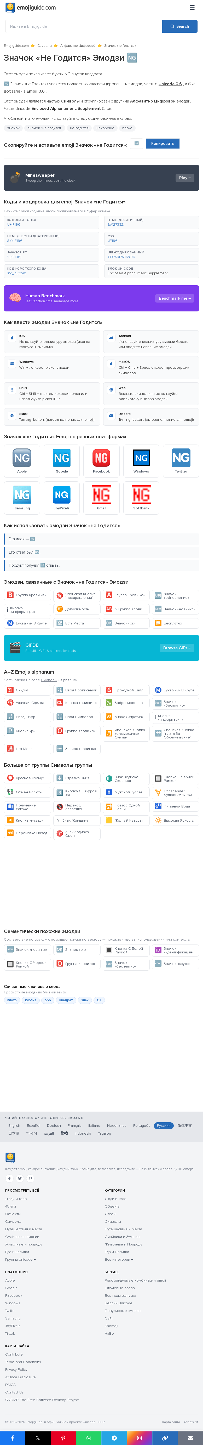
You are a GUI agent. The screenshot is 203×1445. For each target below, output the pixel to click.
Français (75, 1125)
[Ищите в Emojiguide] (83, 26)
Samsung (13, 1318)
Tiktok (10, 1333)
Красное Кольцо (25, 778)
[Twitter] (20, 1178)
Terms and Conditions (23, 1362)
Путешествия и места (23, 1229)
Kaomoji (111, 1326)
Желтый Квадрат (124, 820)
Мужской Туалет (124, 792)
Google (11, 1288)
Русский (164, 1125)
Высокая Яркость (174, 820)
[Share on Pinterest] (63, 1438)
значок (13, 128)
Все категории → (119, 1259)
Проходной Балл (124, 690)
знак (85, 1000)
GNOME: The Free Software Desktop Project (42, 1400)
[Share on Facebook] (12, 1438)
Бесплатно (168, 623)
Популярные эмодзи (123, 1311)
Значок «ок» (121, 623)
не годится (79, 128)
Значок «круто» (172, 963)
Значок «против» (124, 716)
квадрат (66, 1000)
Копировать (162, 143)
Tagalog (104, 1133)
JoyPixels (12, 1326)
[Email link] (190, 1438)
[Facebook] (9, 1178)
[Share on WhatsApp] (88, 1438)
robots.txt (191, 1422)
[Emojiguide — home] (30, 8)
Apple (10, 1280)
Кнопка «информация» (21, 610)
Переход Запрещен (69, 807)
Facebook (13, 1295)
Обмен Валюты (24, 792)
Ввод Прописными (76, 690)
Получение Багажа (21, 807)
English (14, 1125)
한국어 (31, 1133)
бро (48, 1000)
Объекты (13, 1214)
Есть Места (70, 623)
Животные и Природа (123, 1244)
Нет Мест (19, 748)
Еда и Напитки (117, 1252)
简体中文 (184, 1125)
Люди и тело (16, 1199)
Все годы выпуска (120, 1295)
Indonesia (83, 1133)
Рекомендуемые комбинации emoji (135, 1280)
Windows (12, 1303)
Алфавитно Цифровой (78, 46)
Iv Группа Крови (124, 609)
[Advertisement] (101, 883)
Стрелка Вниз (72, 778)
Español (33, 1125)
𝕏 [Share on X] (38, 1438)
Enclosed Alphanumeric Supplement (138, 273)
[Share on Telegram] (114, 1438)
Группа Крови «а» (125, 595)
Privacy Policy (16, 1369)
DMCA (10, 1385)
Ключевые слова (120, 1288)
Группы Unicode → (20, 1259)
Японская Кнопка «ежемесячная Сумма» (125, 733)
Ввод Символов (74, 716)
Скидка (17, 690)
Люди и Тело (115, 1199)
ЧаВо (109, 1333)
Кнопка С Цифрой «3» (76, 793)
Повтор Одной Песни (123, 807)
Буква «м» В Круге (27, 623)
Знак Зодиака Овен (72, 834)
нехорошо (105, 128)
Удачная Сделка (25, 702)
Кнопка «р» (21, 731)
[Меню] (192, 8)
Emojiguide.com (16, 46)
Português (141, 1125)
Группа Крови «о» (76, 731)
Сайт (109, 1318)
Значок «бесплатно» (170, 703)
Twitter (10, 1311)
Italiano (94, 1125)
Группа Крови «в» (26, 595)
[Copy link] (165, 1438)
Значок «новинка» (175, 609)
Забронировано (124, 702)
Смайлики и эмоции (22, 1236)
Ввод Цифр (21, 716)
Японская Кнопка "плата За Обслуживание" (174, 733)
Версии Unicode (118, 1303)
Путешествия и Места (123, 1229)
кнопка (30, 1000)
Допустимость (72, 609)
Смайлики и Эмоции (122, 1236)
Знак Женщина (72, 820)
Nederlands (116, 1125)
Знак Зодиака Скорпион (122, 779)
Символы (44, 46)
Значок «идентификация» (174, 950)
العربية (49, 1133)
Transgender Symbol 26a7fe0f (173, 793)
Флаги (10, 1206)
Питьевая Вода (172, 806)
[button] (51, 222)
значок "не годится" (44, 128)
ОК (99, 1000)
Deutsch (54, 1125)
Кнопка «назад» (25, 820)
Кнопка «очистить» (76, 702)
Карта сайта (171, 1422)
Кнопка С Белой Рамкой (124, 950)
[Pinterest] (30, 1178)
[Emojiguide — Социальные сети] (10, 1157)
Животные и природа (23, 1244)
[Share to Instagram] (139, 1438)
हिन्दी (64, 1133)
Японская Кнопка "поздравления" (76, 596)
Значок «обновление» (172, 596)
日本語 (13, 1133)
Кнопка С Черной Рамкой (174, 779)
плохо (127, 128)
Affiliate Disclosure (20, 1377)
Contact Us (14, 1392)
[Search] (180, 26)
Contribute (14, 1354)
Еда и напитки (17, 1252)
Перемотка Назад (27, 833)
